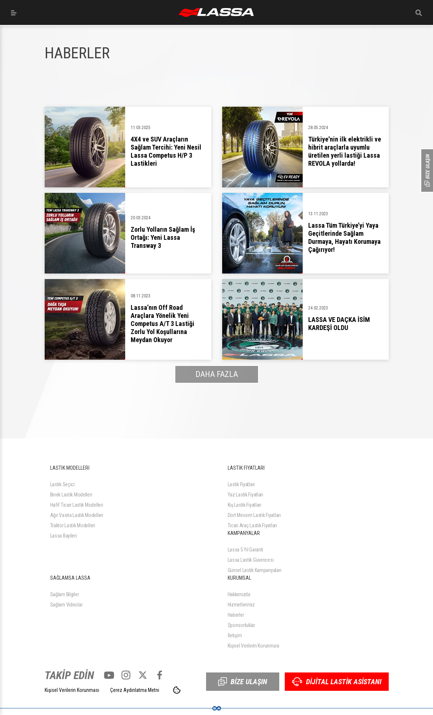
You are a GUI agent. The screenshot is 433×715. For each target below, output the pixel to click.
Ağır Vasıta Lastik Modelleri (76, 515)
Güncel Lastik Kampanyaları (254, 570)
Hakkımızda (239, 594)
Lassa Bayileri (63, 536)
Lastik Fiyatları (241, 484)
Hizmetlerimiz (241, 605)
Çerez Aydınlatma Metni (134, 690)
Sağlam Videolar (66, 605)
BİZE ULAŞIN (242, 681)
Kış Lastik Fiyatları (244, 505)
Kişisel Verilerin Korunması (253, 646)
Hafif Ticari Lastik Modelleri (76, 505)
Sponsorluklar (241, 625)
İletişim (235, 635)
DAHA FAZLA (216, 374)
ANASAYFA (216, 12)
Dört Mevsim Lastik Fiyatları (254, 515)
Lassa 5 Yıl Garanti (246, 550)
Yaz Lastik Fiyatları (245, 495)
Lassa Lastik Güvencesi (251, 560)
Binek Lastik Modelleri (71, 495)
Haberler (236, 615)
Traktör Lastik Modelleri (72, 525)
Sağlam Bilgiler (64, 594)
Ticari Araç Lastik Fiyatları (252, 525)
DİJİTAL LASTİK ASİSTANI (336, 681)
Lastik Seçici (62, 484)
